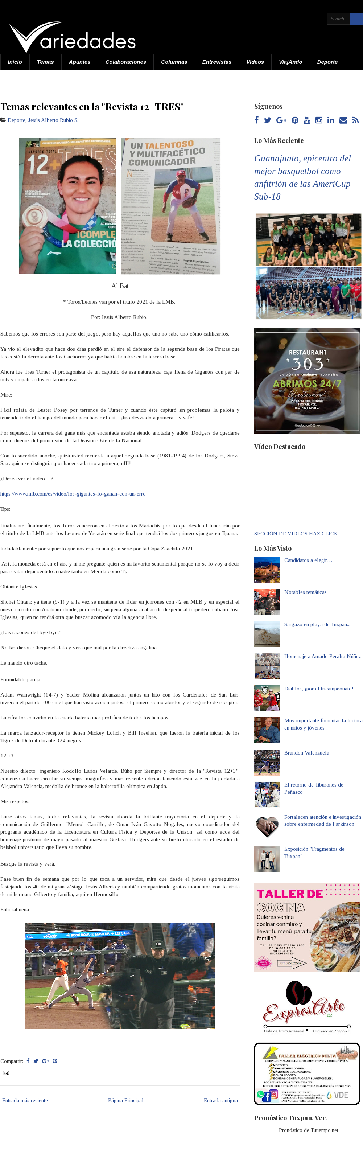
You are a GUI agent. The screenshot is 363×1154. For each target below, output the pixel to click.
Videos (255, 62)
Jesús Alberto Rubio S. (53, 120)
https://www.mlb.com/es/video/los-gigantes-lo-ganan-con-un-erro (73, 494)
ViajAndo (290, 62)
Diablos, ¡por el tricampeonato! (319, 688)
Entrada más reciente (25, 1100)
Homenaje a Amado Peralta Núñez (322, 656)
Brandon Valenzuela (306, 753)
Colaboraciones (126, 62)
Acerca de (21, 77)
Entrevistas (217, 62)
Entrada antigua (221, 1100)
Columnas (174, 62)
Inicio (15, 62)
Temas (45, 62)
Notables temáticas (305, 592)
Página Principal (126, 1100)
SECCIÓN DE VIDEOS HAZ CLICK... (297, 534)
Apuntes (80, 62)
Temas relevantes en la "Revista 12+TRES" (92, 106)
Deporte (327, 62)
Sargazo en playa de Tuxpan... (317, 624)
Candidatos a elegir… (308, 560)
